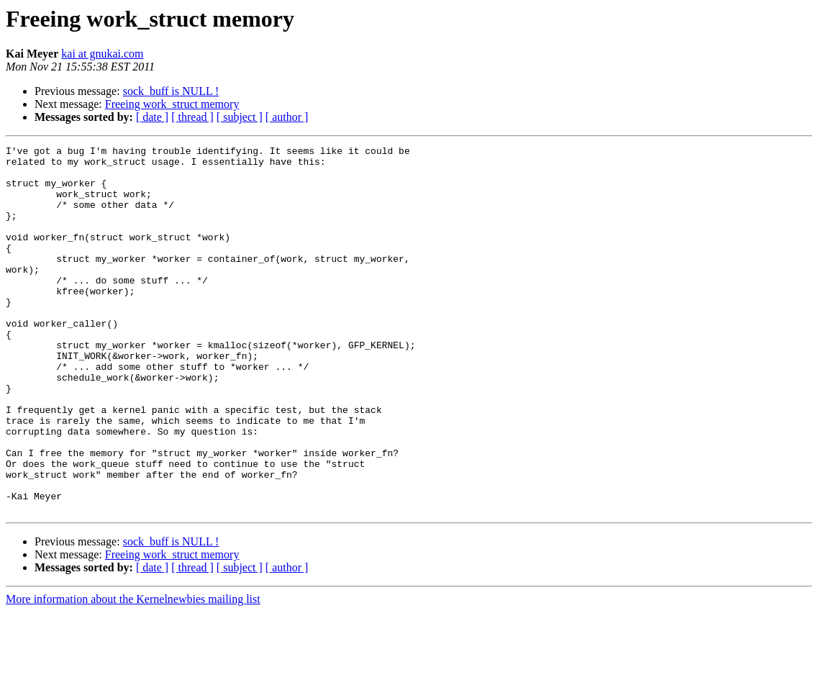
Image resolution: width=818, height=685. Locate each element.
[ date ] (152, 117)
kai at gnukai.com (102, 53)
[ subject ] (240, 117)
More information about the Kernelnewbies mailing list (133, 672)
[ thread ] (192, 117)
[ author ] (287, 117)
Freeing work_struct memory (172, 104)
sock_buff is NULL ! (171, 91)
